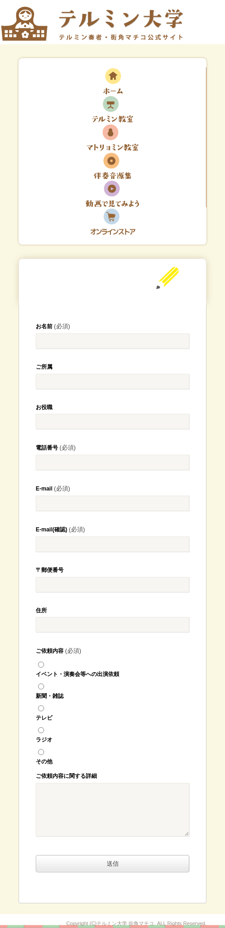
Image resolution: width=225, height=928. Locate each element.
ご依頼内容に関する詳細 (66, 776)
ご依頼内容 (58, 650)
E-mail (53, 488)
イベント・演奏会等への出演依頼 (112, 667)
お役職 (44, 407)
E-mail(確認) (60, 529)
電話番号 (56, 447)
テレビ (112, 711)
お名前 (53, 326)
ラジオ (112, 733)
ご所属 (44, 367)
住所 (41, 610)
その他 (112, 755)
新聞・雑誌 (112, 689)
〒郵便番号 (50, 570)
